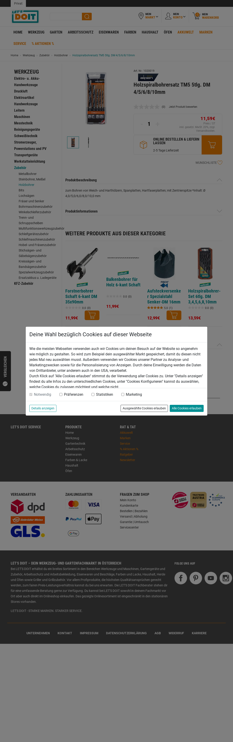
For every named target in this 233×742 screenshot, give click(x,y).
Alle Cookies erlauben (187, 408)
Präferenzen (73, 394)
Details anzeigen (42, 408)
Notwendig (42, 394)
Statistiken (104, 394)
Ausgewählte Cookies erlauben (144, 408)
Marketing (134, 394)
